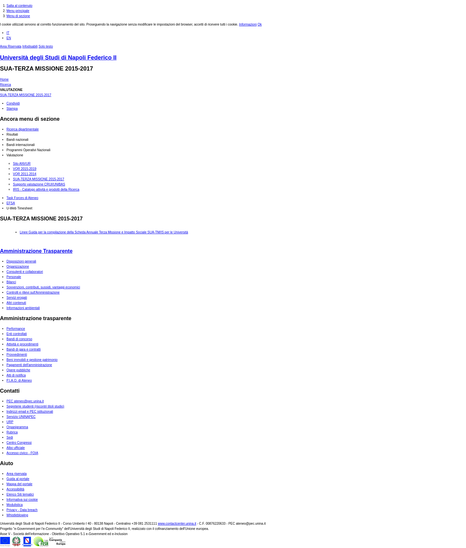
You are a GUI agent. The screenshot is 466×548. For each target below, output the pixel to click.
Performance (15, 328)
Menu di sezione (18, 16)
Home (4, 79)
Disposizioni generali (21, 261)
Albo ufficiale (15, 448)
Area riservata (16, 473)
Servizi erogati (16, 297)
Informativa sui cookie (22, 499)
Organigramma (17, 427)
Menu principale (17, 11)
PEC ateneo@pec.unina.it (25, 401)
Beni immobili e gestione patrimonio (32, 360)
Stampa (11, 108)
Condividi (13, 103)
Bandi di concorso (19, 339)
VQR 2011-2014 (24, 174)
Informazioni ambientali (23, 308)
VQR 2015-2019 (24, 169)
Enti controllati (16, 334)
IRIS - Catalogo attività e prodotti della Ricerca (46, 189)
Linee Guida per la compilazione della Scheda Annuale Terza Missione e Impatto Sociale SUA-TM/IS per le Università (104, 232)
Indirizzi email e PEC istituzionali (29, 411)
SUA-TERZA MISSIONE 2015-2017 (46, 68)
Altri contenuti (16, 303)
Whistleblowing (17, 515)
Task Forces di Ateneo (22, 198)
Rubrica (11, 432)
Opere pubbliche (18, 370)
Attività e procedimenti (22, 344)
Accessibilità (15, 489)
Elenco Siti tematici (20, 494)
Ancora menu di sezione (30, 119)
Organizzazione (17, 266)
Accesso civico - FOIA (22, 453)
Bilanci (11, 282)
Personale (13, 277)
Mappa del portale (19, 484)
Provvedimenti (16, 354)
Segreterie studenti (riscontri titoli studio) (35, 406)
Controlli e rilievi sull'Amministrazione (33, 292)
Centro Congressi (19, 442)
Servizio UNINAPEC (21, 417)
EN (8, 38)
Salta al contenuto (19, 5)
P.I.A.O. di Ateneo (19, 380)
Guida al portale (17, 479)
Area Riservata (10, 46)
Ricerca (5, 84)
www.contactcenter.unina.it (177, 523)
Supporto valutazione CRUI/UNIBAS (39, 184)
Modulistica (14, 505)
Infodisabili (30, 46)
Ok (260, 24)
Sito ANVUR (21, 163)
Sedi (9, 437)
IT (7, 33)
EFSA (10, 203)
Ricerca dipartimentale (22, 129)
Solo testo (46, 46)
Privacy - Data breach (22, 510)
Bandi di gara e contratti (23, 349)
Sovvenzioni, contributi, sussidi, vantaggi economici (43, 287)
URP (9, 422)
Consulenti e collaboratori (24, 272)
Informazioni (248, 24)
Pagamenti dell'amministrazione (29, 365)
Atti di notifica (16, 375)
